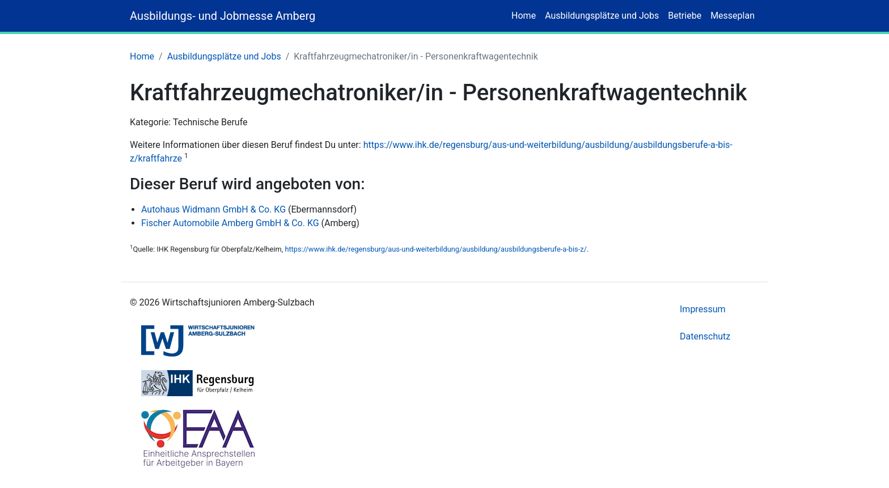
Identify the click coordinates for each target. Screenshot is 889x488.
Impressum (703, 309)
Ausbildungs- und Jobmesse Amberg (222, 16)
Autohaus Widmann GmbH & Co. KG (213, 209)
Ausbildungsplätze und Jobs (602, 15)
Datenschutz (705, 336)
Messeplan (732, 15)
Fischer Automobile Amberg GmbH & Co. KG (230, 223)
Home (523, 15)
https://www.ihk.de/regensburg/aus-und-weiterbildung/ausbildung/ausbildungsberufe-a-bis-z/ (435, 249)
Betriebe (684, 15)
